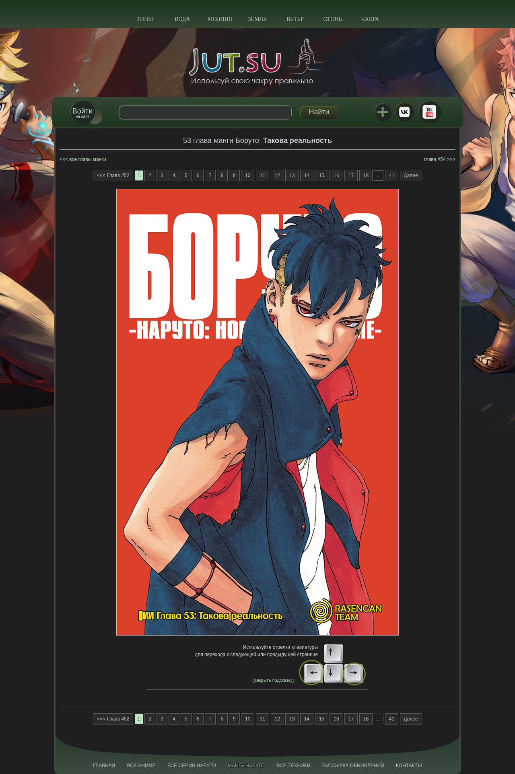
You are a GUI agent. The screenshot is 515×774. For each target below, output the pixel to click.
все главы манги (87, 159)
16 (336, 175)
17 (351, 175)
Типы (144, 19)
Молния (220, 19)
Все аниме (141, 765)
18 (366, 175)
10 (247, 175)
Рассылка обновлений (353, 765)
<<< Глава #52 (113, 175)
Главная (104, 765)
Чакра (370, 19)
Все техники (293, 765)
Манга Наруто (246, 765)
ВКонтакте (404, 112)
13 (292, 175)
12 (277, 175)
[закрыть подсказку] (273, 680)
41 (391, 175)
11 (262, 175)
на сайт (82, 113)
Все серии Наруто (191, 765)
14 (306, 175)
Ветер (295, 19)
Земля (257, 19)
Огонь (332, 19)
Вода (182, 19)
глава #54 (435, 159)
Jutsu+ (382, 111)
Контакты (409, 765)
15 (321, 175)
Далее (411, 175)
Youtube (429, 112)
